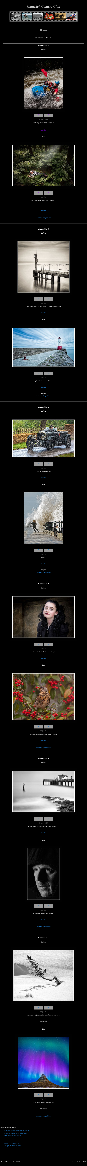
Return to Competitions (43, 218)
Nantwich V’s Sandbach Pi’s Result (15, 1133)
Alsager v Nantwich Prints (12, 1146)
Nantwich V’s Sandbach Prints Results (16, 1130)
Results (43, 130)
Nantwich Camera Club (43, 6)
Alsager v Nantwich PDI (12, 1143)
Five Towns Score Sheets (12, 1135)
